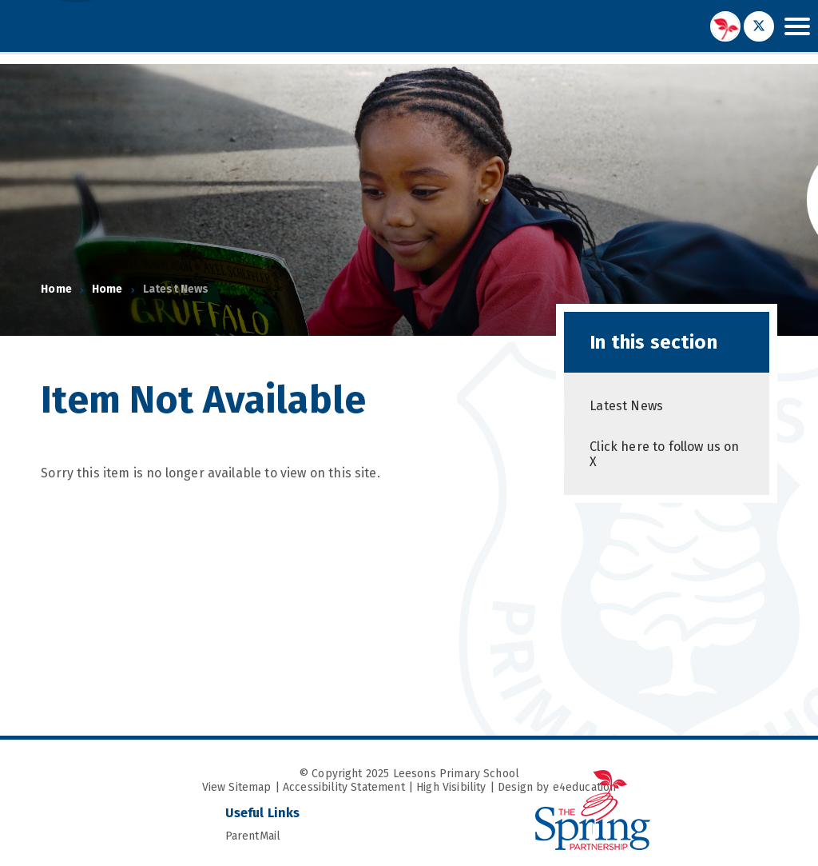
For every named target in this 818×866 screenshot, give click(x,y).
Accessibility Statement (344, 787)
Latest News (176, 289)
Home (56, 289)
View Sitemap (237, 787)
